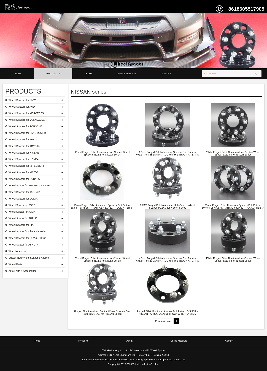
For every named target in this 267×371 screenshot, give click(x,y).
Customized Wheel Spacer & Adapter (29, 257)
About (88, 73)
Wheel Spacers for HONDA (24, 159)
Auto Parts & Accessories (22, 270)
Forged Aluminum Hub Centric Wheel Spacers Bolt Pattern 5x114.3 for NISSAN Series (102, 312)
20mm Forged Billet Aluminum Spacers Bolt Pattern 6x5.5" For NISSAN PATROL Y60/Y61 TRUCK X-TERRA (167, 153)
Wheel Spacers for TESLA (23, 139)
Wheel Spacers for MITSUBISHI (26, 165)
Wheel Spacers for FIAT (22, 224)
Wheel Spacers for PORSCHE (25, 126)
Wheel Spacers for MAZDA (23, 172)
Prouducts (53, 73)
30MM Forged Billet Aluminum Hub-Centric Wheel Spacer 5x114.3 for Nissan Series (102, 259)
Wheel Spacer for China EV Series (28, 231)
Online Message (126, 73)
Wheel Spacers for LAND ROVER (27, 133)
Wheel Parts (15, 264)
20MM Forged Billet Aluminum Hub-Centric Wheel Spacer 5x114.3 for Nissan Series (233, 153)
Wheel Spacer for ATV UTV (24, 244)
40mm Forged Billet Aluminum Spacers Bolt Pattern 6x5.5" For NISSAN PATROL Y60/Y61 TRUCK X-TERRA (167, 259)
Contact (166, 73)
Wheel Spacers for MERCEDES (26, 113)
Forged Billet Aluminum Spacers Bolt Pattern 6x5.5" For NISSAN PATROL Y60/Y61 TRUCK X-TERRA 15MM (167, 312)
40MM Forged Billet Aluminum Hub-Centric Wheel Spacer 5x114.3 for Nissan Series (233, 259)
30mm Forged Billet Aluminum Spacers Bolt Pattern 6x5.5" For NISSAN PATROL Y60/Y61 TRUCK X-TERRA (233, 206)
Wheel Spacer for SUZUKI (23, 218)
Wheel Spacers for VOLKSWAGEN (28, 119)
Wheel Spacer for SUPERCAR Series (29, 185)
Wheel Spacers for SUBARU (24, 179)
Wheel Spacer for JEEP (22, 211)
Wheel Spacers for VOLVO (23, 198)
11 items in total (163, 321)
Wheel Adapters (17, 251)
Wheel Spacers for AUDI (22, 106)
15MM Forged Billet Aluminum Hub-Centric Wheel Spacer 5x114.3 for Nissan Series (102, 153)
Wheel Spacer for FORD (22, 205)
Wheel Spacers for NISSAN (24, 152)
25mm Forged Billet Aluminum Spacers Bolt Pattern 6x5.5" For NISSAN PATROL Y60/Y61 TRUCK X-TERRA (102, 206)
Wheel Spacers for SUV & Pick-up (27, 238)
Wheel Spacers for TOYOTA (24, 146)
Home (18, 73)
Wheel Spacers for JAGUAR (24, 192)
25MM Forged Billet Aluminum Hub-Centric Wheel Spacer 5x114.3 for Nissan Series (167, 206)
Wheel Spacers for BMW (22, 100)
